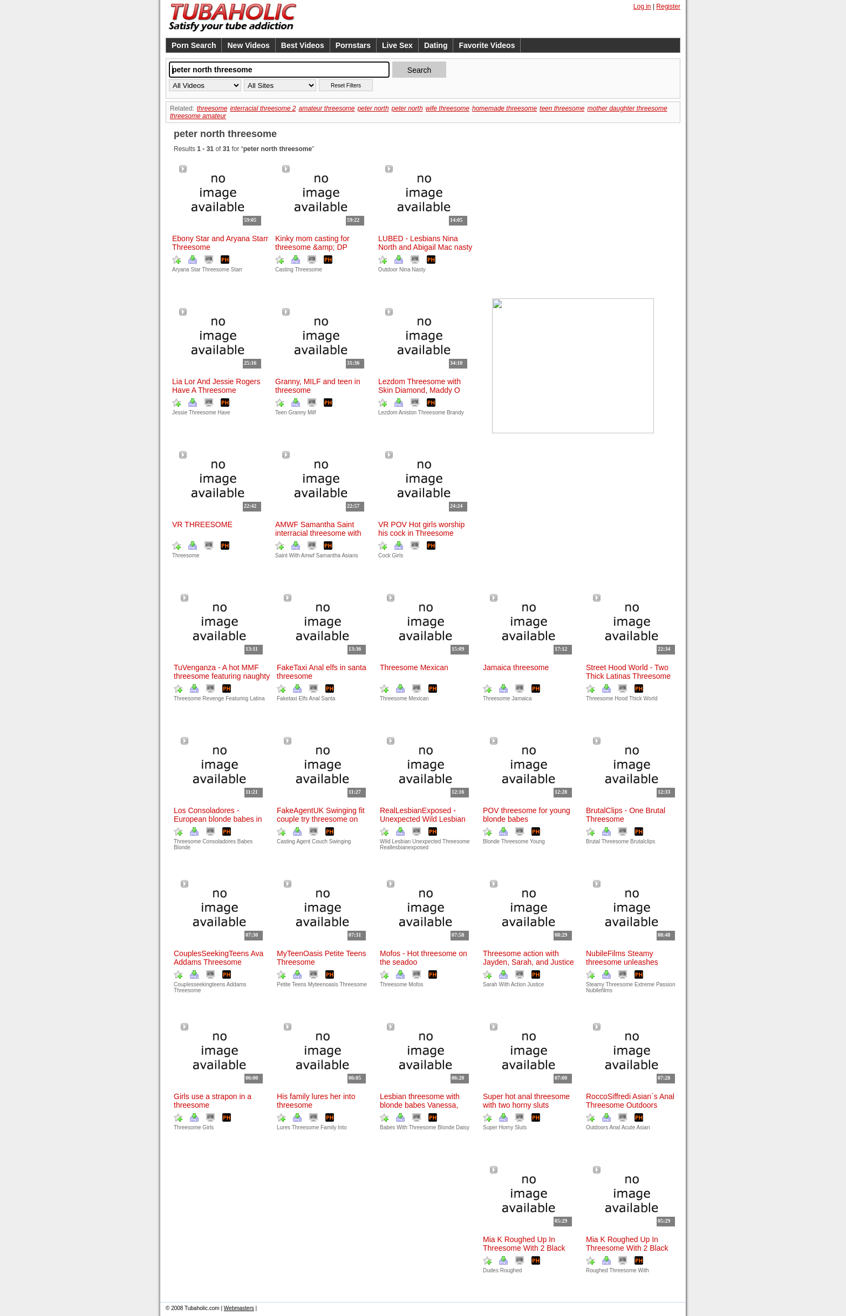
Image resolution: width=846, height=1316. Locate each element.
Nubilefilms (599, 990)
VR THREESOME (202, 524)
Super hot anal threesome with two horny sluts (526, 1100)
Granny (297, 412)
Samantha (328, 555)
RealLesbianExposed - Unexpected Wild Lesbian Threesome (423, 819)
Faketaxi (287, 698)
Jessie (179, 412)
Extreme (644, 984)
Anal (314, 698)
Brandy (455, 412)
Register (668, 6)
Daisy (462, 1127)
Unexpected (426, 841)
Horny (506, 1127)
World (651, 698)
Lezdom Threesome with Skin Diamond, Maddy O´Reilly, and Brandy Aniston (423, 390)
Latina (257, 698)
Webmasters (239, 1308)
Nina (405, 269)
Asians (350, 555)
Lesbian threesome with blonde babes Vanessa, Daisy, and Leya (420, 1105)
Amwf (308, 555)
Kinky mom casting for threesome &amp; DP (312, 242)
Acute (629, 1127)
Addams (237, 984)
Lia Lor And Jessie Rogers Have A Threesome (216, 385)
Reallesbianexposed (404, 847)
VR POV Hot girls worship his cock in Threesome (421, 528)
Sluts (521, 1127)
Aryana (180, 269)
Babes (245, 841)
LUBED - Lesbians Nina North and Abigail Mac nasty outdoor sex (425, 247)
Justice (535, 984)
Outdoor (388, 269)
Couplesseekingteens (200, 984)
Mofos (415, 984)
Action (518, 984)
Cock (384, 555)
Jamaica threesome (516, 667)
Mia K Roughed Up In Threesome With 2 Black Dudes (627, 1248)
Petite (284, 984)
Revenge (213, 698)
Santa (328, 698)
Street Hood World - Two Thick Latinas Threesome (628, 671)
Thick (635, 698)
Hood (621, 698)
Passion (666, 984)
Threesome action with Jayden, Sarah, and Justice (528, 957)
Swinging (340, 841)
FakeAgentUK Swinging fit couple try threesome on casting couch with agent (321, 819)
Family (328, 1127)
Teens (299, 984)
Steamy (595, 984)
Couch (320, 841)
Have (223, 412)
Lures (283, 1127)
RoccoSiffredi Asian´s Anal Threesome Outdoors (630, 1100)
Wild (385, 841)
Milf (312, 412)
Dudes (491, 1270)
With (294, 555)
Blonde (491, 841)
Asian (643, 1127)
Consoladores (219, 841)
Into (342, 1127)
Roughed (597, 1270)
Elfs (303, 698)
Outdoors (597, 1127)
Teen (281, 412)
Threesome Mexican (414, 667)
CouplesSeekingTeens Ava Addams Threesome (218, 957)
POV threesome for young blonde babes (526, 814)
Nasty (419, 269)
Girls (398, 555)
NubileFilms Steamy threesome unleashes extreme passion (622, 962)
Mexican (418, 698)
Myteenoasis (323, 984)
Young (537, 841)
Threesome (309, 269)
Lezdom (388, 412)
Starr (237, 269)
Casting (284, 269)
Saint (281, 555)
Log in (642, 6)
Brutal (593, 841)
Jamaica (521, 698)
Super (490, 1127)
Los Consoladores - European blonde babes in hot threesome (218, 819)
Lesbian (401, 841)
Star (195, 269)
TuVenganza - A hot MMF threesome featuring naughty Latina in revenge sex (222, 676)
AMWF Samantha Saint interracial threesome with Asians (318, 533)
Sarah (490, 984)
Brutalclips (642, 841)
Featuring (237, 698)
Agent (303, 841)
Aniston (408, 412)
